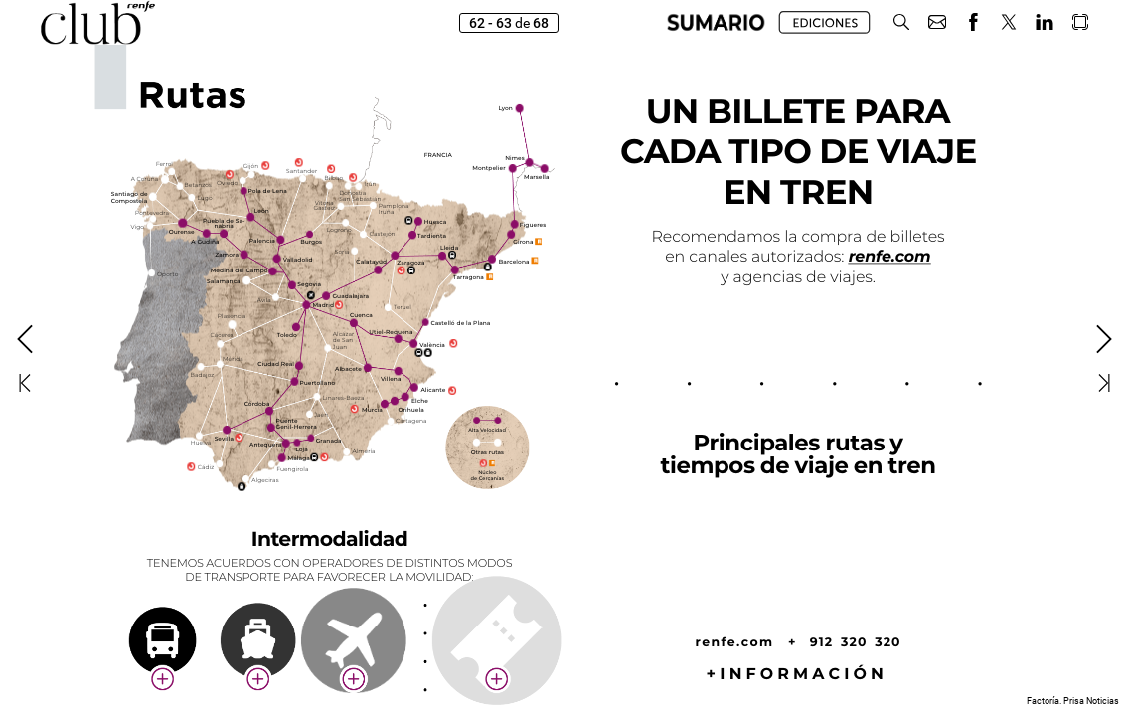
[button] (716, 22)
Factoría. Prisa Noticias (1073, 701)
